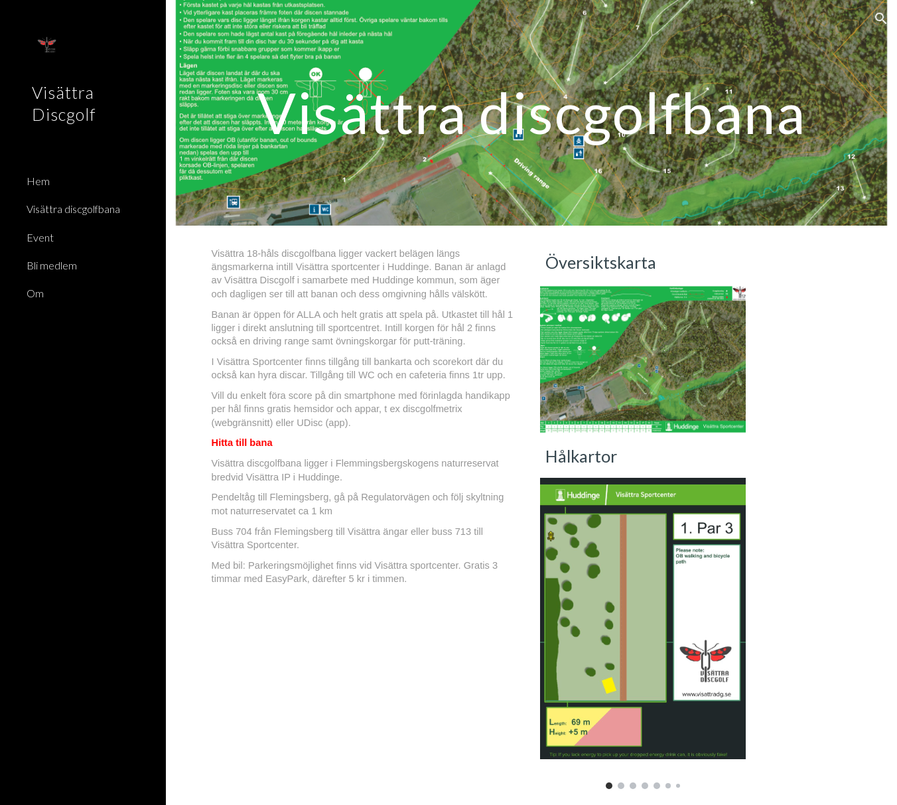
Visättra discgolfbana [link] (73, 208)
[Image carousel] (643, 633)
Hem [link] (38, 181)
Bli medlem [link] (52, 265)
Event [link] (40, 237)
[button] (881, 19)
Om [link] (35, 293)
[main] (531, 112)
